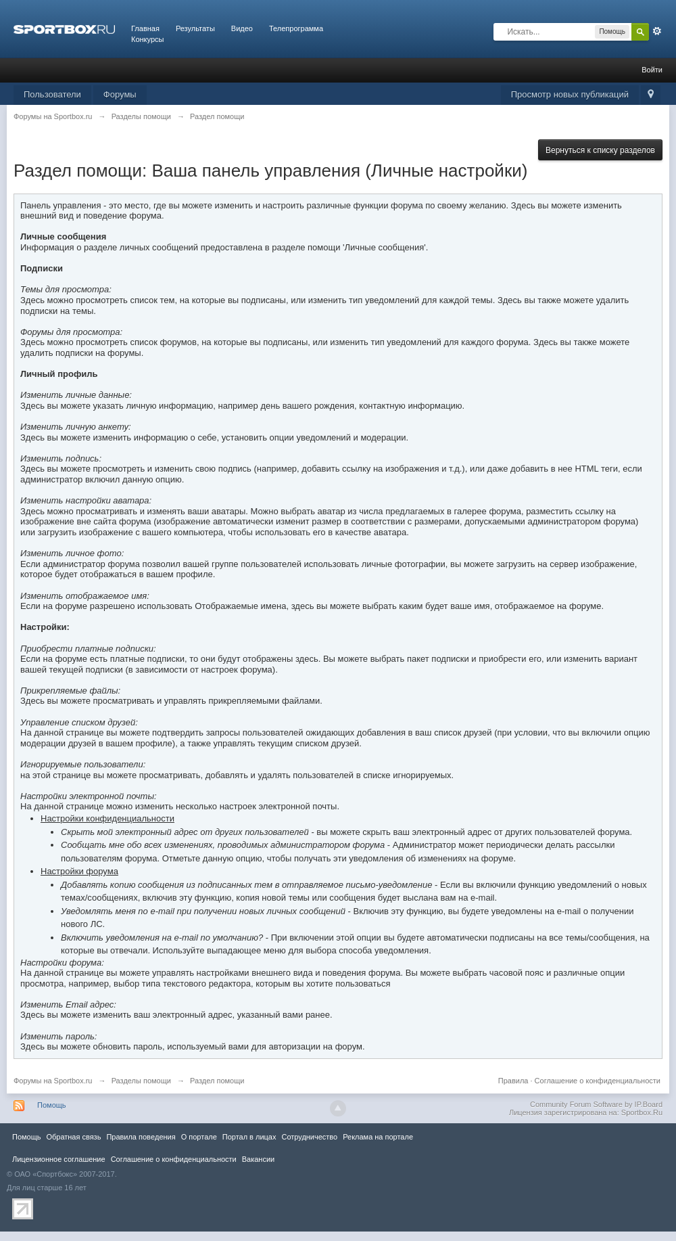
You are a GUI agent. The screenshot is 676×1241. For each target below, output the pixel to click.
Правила (513, 1081)
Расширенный (657, 31)
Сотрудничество (309, 1137)
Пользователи (52, 94)
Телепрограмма (296, 28)
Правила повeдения (140, 1137)
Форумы (120, 94)
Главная (145, 28)
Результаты (195, 28)
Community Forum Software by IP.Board (596, 1104)
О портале (199, 1137)
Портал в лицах (249, 1137)
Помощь (51, 1105)
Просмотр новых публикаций (570, 94)
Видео (242, 28)
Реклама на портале (378, 1137)
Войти (652, 70)
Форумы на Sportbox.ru (53, 1081)
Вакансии (258, 1159)
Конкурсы (147, 39)
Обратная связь (73, 1137)
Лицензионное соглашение (58, 1159)
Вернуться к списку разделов (600, 150)
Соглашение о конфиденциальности (597, 1081)
